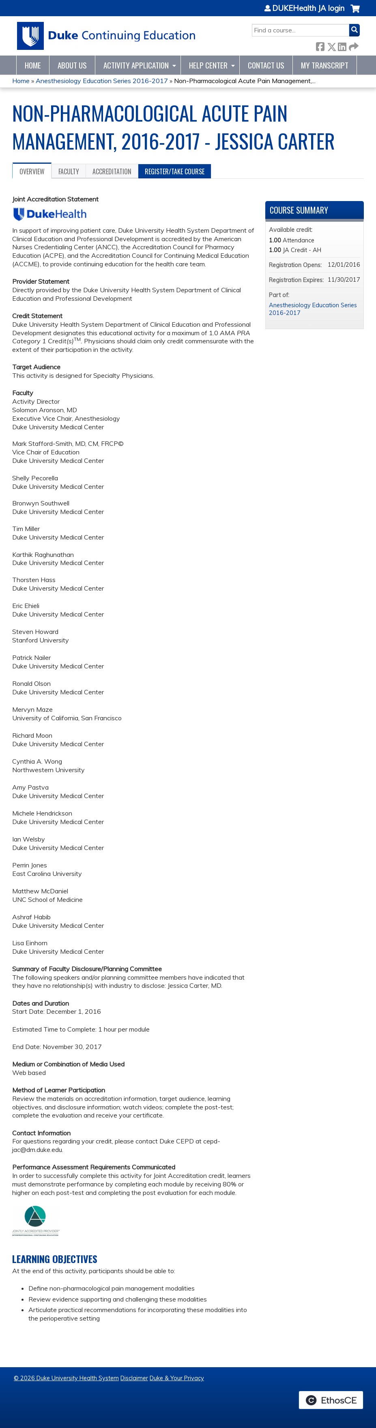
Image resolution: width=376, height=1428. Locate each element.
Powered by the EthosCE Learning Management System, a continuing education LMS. (331, 1400)
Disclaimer (134, 1378)
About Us (72, 65)
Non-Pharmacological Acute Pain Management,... (245, 81)
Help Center (208, 65)
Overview (32, 171)
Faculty (68, 171)
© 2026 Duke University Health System (66, 1378)
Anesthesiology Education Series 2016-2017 (102, 81)
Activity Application (136, 65)
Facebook (320, 45)
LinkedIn (342, 45)
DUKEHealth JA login (308, 8)
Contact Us (266, 65)
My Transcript (324, 65)
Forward (353, 45)
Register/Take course (174, 171)
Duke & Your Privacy (177, 1378)
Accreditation (111, 171)
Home (33, 65)
